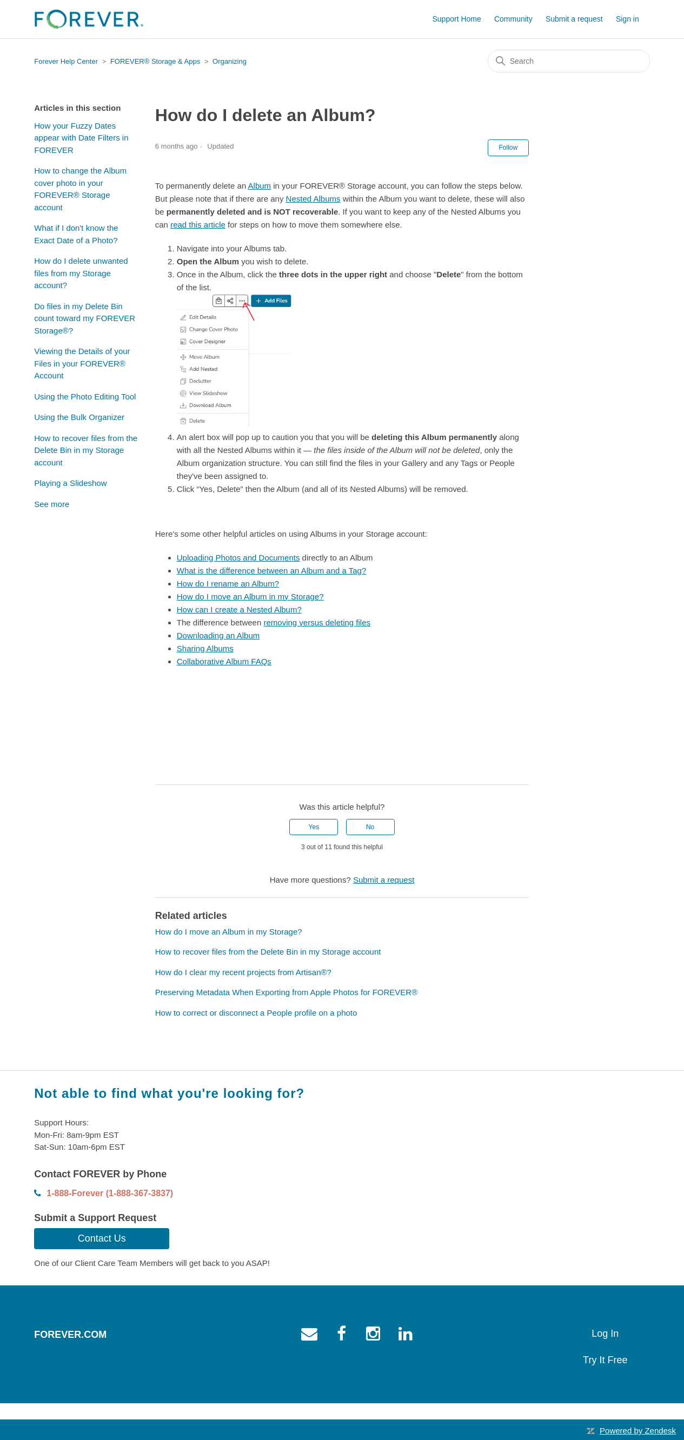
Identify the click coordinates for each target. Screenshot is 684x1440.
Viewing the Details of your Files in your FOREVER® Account (82, 363)
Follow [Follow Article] (508, 147)
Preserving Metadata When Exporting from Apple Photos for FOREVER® (286, 992)
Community (513, 19)
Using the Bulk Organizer (79, 417)
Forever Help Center (66, 61)
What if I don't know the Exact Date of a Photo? (76, 234)
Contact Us (102, 1238)
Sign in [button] (627, 19)
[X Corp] (179, 768)
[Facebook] (163, 768)
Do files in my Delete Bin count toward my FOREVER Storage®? (84, 318)
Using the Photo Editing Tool (85, 396)
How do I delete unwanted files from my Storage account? (81, 273)
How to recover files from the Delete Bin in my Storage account (85, 450)
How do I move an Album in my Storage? (228, 931)
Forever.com (70, 1334)
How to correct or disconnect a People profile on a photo (256, 1012)
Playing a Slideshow (70, 483)
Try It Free (605, 1360)
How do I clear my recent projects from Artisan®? (243, 972)
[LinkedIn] (195, 768)
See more (51, 504)
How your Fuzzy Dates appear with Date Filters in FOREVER (81, 138)
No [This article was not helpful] (370, 827)
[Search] (568, 61)
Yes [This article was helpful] (314, 827)
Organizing (229, 61)
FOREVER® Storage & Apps (155, 61)
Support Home (456, 19)
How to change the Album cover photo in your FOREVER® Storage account (80, 189)
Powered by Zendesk (638, 1430)
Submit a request (574, 19)
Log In (605, 1333)
